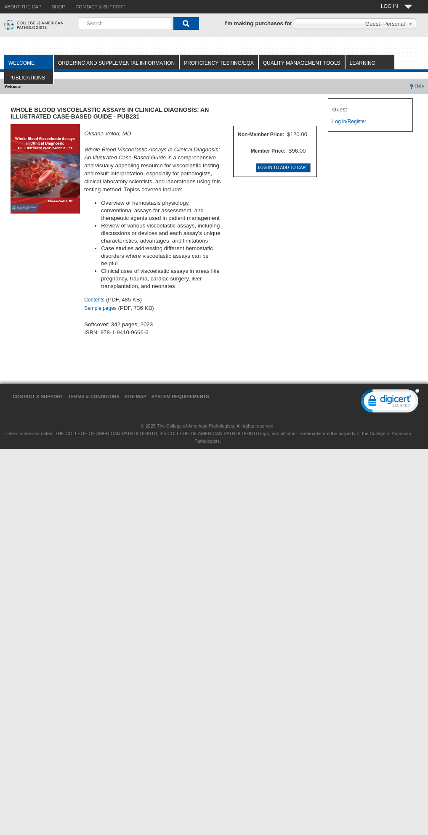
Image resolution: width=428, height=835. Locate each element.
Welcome (21, 63)
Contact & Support (38, 396)
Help (416, 86)
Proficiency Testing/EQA (219, 63)
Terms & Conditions (94, 396)
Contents (94, 300)
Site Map (135, 396)
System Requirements (180, 396)
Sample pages (100, 308)
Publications (26, 78)
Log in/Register (349, 121)
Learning (362, 63)
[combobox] (124, 23)
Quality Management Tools (301, 63)
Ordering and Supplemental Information (116, 63)
